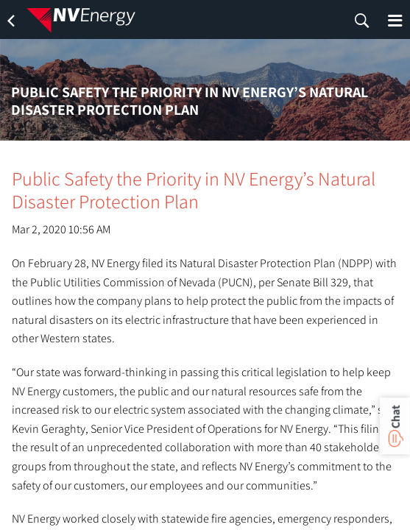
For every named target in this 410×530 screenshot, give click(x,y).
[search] (362, 20)
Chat (395, 416)
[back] (11, 21)
